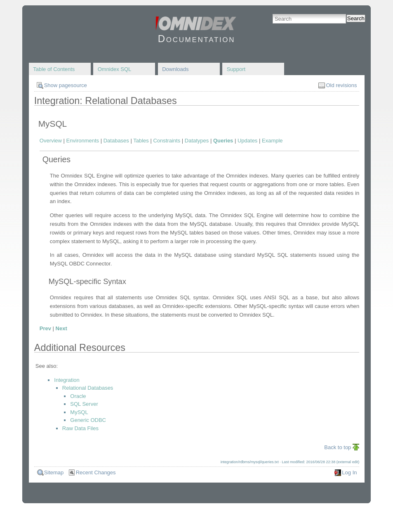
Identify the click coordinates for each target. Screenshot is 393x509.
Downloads (175, 69)
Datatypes (197, 140)
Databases (116, 140)
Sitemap (54, 472)
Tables (141, 140)
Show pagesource (65, 85)
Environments (82, 140)
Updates (247, 140)
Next (61, 328)
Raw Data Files (80, 428)
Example (272, 140)
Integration (66, 380)
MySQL (79, 412)
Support (236, 69)
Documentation (196, 38)
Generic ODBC (88, 420)
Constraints (166, 140)
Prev (45, 328)
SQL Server (84, 404)
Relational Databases (87, 388)
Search (356, 18)
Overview (51, 140)
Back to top (337, 447)
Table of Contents (54, 69)
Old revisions (341, 85)
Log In (349, 472)
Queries (223, 140)
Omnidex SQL (115, 69)
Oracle (78, 396)
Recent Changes (96, 472)
